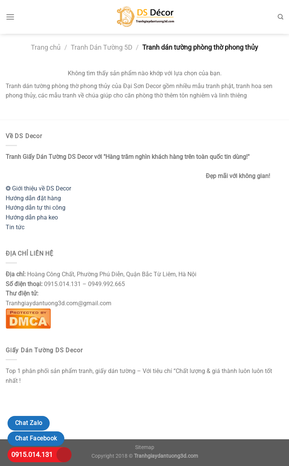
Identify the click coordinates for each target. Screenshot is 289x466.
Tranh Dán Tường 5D (101, 47)
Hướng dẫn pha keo (32, 217)
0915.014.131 (32, 454)
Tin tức (15, 227)
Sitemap (144, 447)
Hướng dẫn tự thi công (35, 207)
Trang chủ (46, 47)
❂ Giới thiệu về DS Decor (38, 188)
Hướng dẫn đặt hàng (33, 198)
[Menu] (10, 17)
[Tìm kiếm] (280, 17)
